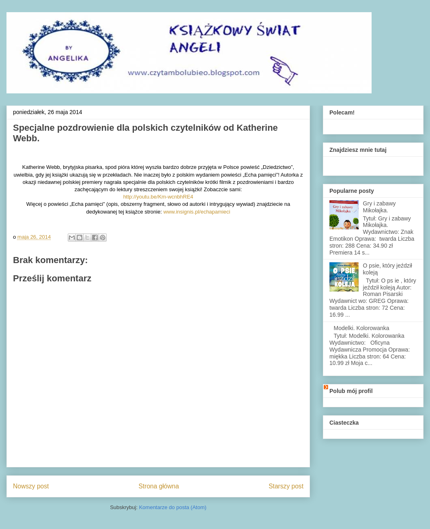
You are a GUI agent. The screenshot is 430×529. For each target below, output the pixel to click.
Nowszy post (31, 486)
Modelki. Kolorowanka (361, 328)
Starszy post (286, 486)
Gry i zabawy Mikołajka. (379, 207)
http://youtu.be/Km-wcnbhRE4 (158, 197)
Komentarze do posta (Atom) (172, 507)
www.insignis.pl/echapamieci (196, 212)
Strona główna (158, 486)
